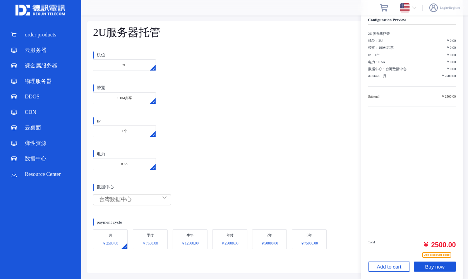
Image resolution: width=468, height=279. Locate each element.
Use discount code (436, 254)
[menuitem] (40, 35)
